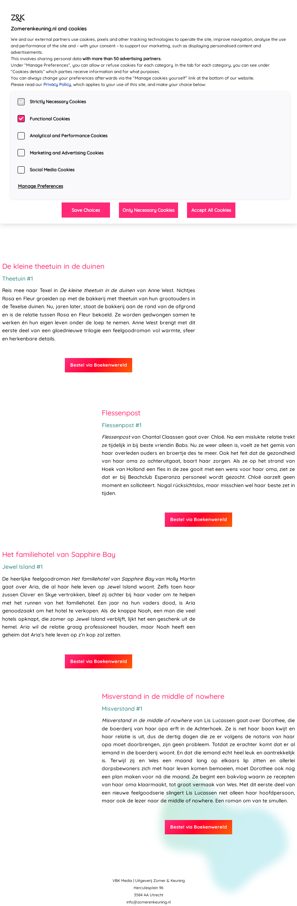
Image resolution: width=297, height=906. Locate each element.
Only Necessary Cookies (148, 210)
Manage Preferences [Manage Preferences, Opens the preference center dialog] (40, 186)
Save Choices (86, 210)
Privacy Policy (57, 84)
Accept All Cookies (211, 210)
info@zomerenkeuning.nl (148, 902)
